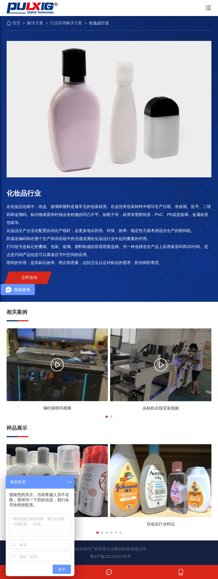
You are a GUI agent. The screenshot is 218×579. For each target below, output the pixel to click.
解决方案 (35, 23)
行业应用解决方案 (66, 23)
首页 (13, 23)
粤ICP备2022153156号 (110, 556)
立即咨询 (29, 281)
